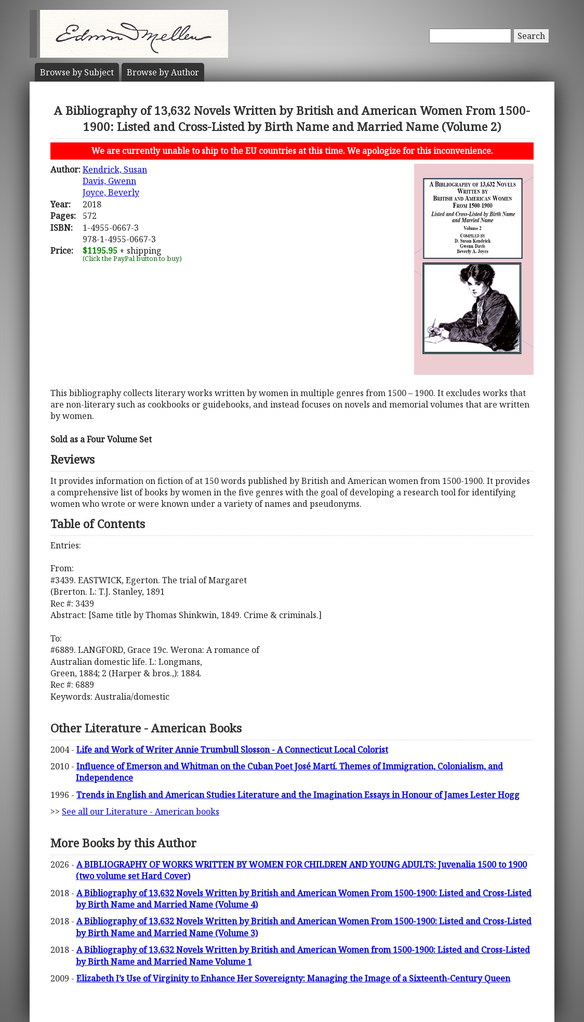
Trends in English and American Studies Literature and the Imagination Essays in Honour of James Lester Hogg (298, 795)
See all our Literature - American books (140, 811)
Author (163, 72)
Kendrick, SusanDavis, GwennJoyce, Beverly (115, 181)
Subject (77, 72)
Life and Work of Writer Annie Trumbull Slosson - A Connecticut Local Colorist (232, 749)
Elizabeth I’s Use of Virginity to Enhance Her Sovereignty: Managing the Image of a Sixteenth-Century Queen (293, 978)
